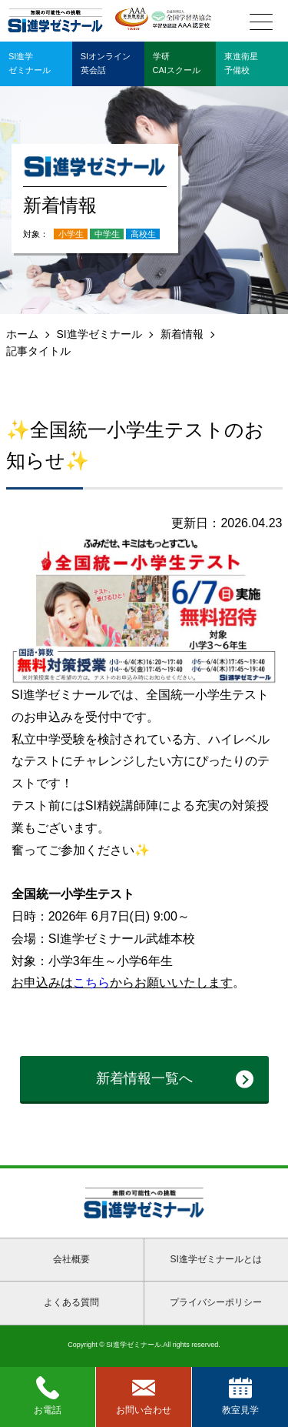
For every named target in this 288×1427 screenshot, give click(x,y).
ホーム (22, 334)
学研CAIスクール (176, 63)
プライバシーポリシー (216, 1302)
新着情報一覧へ (144, 1078)
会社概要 (71, 1259)
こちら (91, 982)
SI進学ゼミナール (98, 334)
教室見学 (240, 1395)
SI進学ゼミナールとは (216, 1259)
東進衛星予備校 (241, 63)
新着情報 (182, 334)
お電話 (47, 1395)
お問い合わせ (143, 1395)
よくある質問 (71, 1302)
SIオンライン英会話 (106, 63)
